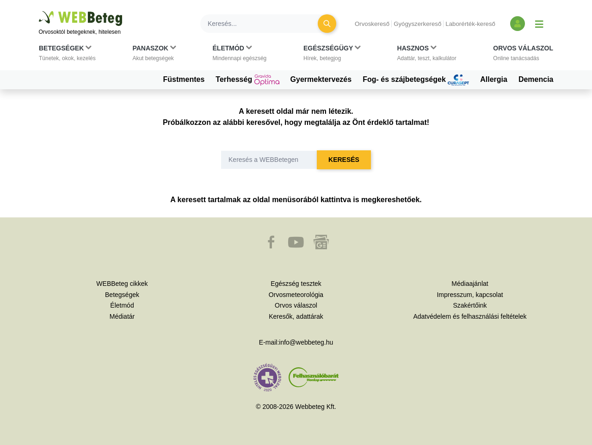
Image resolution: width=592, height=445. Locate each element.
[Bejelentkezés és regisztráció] (517, 23)
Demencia (536, 79)
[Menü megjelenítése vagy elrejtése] (539, 24)
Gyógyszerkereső (417, 23)
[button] (67, 55)
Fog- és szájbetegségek (416, 80)
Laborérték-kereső (470, 23)
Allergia (493, 79)
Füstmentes (184, 79)
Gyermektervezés (321, 79)
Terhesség (247, 80)
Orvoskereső (372, 23)
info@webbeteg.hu (306, 342)
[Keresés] (264, 23)
